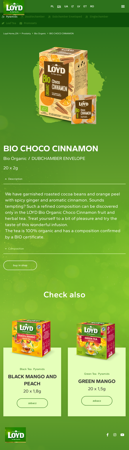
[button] (123, 6)
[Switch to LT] (73, 6)
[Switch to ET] (85, 6)
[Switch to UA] (66, 6)
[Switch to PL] (52, 6)
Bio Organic (40, 33)
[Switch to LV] (79, 6)
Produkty (26, 33)
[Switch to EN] (59, 6)
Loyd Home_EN (10, 33)
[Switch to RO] (92, 6)
